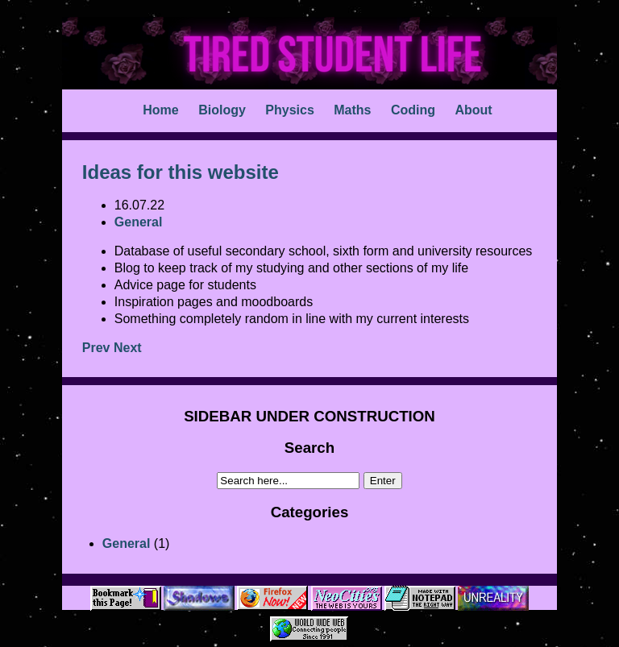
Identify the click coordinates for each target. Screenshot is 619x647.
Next (128, 348)
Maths (352, 110)
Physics (289, 110)
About (473, 110)
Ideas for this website (180, 172)
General (126, 543)
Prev (96, 348)
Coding (413, 110)
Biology (222, 110)
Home (160, 110)
